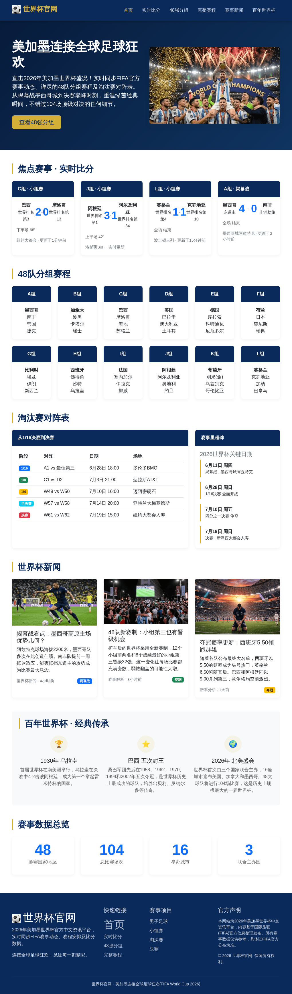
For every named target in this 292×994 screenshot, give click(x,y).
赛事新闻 (234, 10)
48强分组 (178, 10)
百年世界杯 (263, 10)
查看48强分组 (36, 122)
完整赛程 (207, 10)
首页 (128, 10)
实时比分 (151, 10)
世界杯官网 (34, 9)
